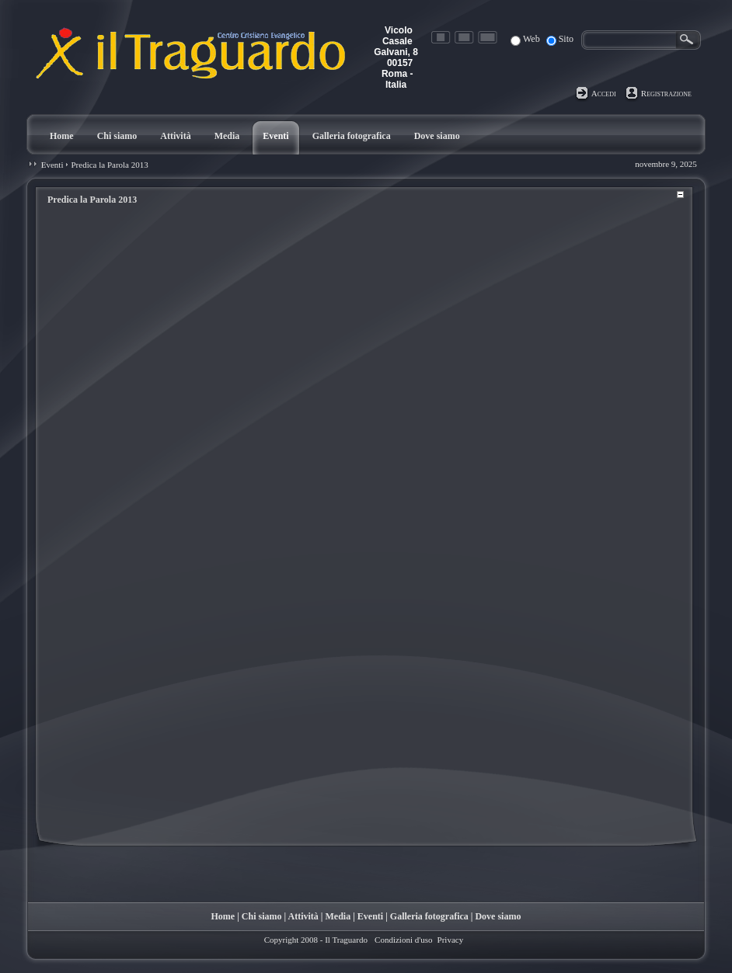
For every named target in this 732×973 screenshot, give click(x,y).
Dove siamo (498, 916)
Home (223, 916)
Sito (566, 38)
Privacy (450, 939)
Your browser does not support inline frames (364, 520)
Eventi (52, 164)
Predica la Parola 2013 (109, 164)
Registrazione (666, 93)
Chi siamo (262, 916)
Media (338, 916)
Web (531, 38)
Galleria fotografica (429, 916)
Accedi (603, 93)
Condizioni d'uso (403, 939)
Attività (303, 916)
